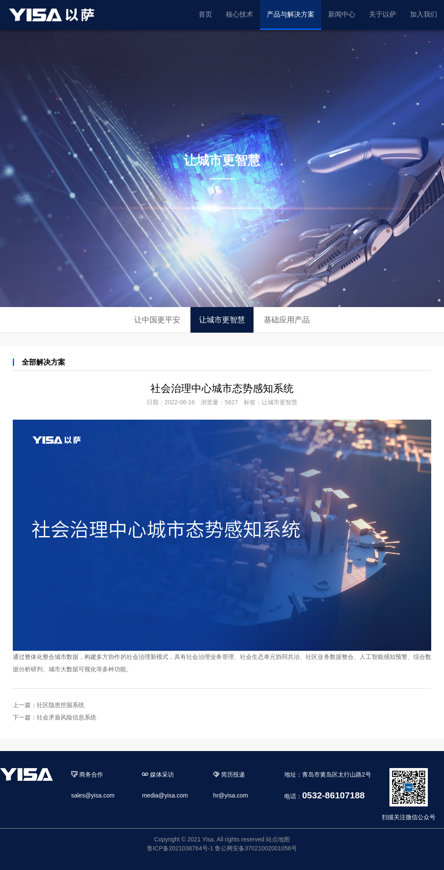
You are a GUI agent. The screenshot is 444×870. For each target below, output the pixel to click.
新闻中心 (341, 14)
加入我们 (423, 14)
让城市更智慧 (222, 320)
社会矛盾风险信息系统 (66, 717)
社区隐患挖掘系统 (60, 705)
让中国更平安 (157, 320)
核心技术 (239, 14)
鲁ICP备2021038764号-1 (180, 848)
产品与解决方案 (290, 14)
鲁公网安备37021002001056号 (256, 848)
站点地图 (278, 839)
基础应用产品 (287, 320)
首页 (205, 14)
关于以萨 (382, 14)
